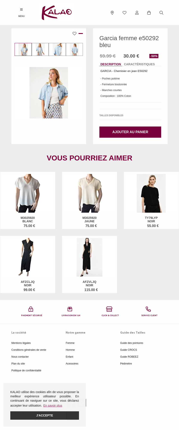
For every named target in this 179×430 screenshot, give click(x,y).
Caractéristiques (139, 64)
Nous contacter (20, 356)
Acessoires (72, 363)
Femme (70, 343)
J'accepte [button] (44, 415)
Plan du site (18, 363)
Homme (70, 349)
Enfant (69, 356)
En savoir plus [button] (52, 405)
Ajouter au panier (130, 132)
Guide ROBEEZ (129, 356)
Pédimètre (126, 363)
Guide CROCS (128, 349)
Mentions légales (21, 343)
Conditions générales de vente (28, 349)
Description (110, 64)
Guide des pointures (131, 343)
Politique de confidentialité (26, 370)
